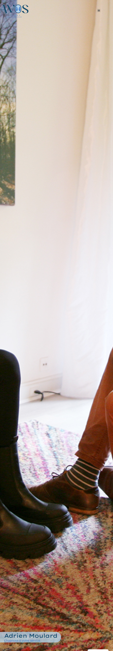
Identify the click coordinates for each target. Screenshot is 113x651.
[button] (99, 10)
